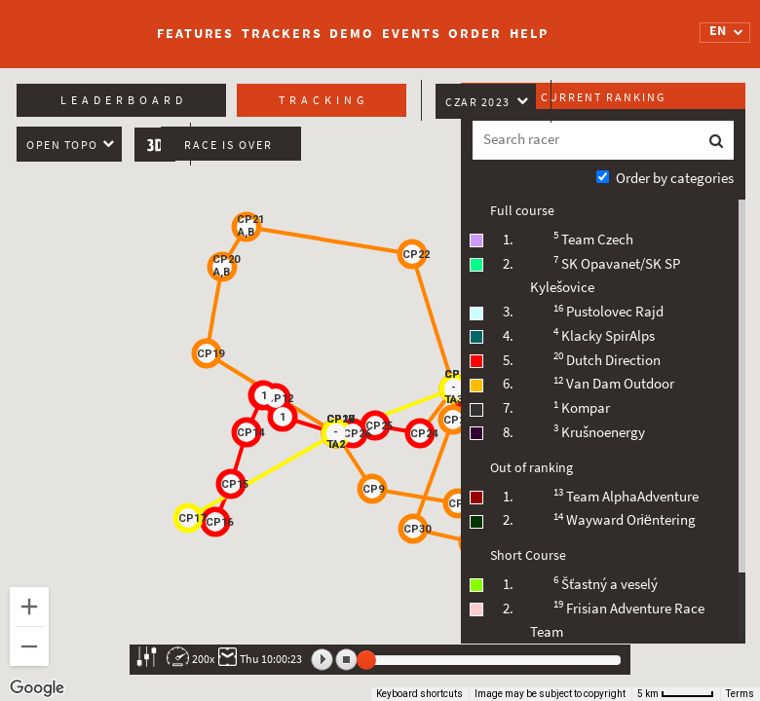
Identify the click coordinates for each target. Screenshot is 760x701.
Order (475, 33)
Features (195, 33)
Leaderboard (123, 100)
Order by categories (675, 178)
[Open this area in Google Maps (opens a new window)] (37, 688)
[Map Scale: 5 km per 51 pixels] (675, 694)
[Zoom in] (29, 606)
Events (411, 33)
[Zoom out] (29, 646)
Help (529, 33)
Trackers (282, 33)
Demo (351, 33)
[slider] (366, 660)
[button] (458, 503)
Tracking (323, 100)
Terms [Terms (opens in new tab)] (740, 693)
